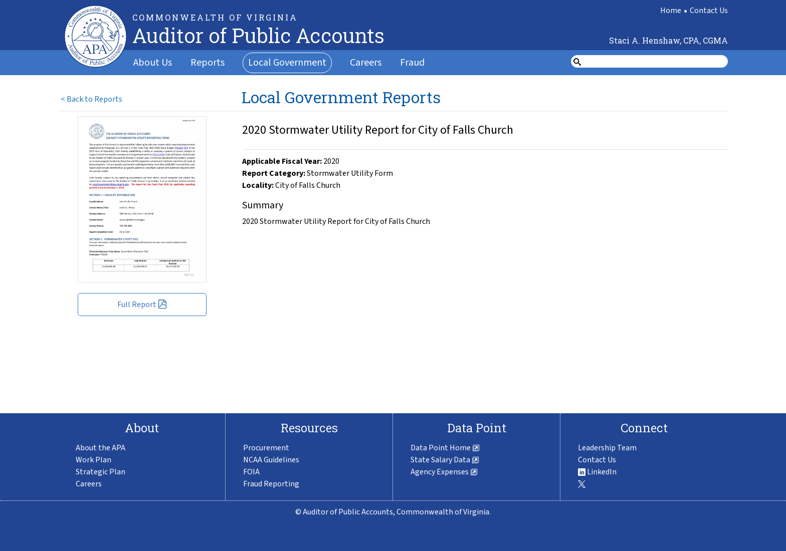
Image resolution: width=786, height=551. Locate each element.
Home (670, 10)
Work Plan (93, 459)
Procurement (266, 447)
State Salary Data (445, 459)
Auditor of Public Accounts (258, 35)
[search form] (655, 62)
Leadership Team (607, 447)
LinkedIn (597, 471)
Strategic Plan (100, 471)
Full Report (142, 305)
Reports (207, 63)
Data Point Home (445, 447)
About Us (152, 63)
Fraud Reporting (271, 483)
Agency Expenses (444, 471)
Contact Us (709, 10)
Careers (365, 63)
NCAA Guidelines (271, 459)
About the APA (100, 447)
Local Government (287, 63)
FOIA (251, 471)
